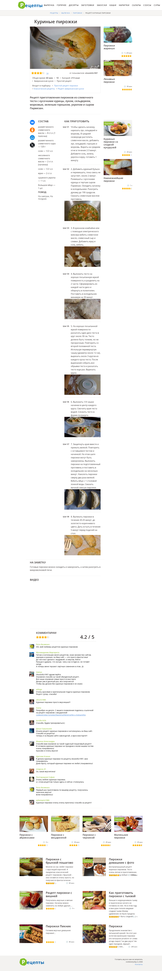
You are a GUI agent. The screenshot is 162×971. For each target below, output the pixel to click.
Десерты (73, 5)
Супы (157, 5)
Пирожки (108, 30)
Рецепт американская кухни (71, 88)
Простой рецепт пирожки (66, 85)
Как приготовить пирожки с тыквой (122, 894)
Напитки (124, 5)
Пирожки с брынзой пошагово (59, 860)
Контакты (139, 964)
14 (47, 73)
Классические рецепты (44, 88)
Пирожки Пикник (58, 926)
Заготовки (87, 5)
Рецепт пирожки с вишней (59, 894)
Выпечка (49, 5)
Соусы (147, 5)
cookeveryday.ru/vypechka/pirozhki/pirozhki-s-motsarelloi (61, 715)
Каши (113, 5)
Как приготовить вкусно (31, 962)
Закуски (102, 5)
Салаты (136, 5)
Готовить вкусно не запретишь (30, 5)
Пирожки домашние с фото (121, 860)
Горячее (61, 5)
